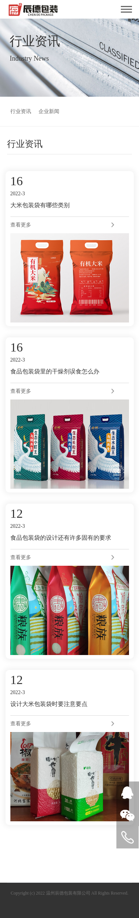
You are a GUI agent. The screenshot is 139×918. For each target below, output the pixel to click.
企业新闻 (49, 111)
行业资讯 (20, 111)
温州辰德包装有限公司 (68, 893)
